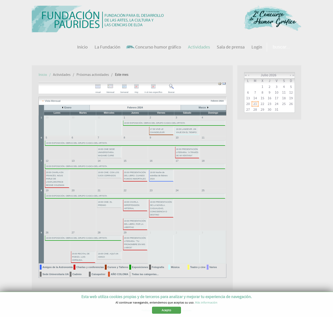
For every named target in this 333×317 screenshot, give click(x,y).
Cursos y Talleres (118, 267)
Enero (67, 107)
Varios (213, 267)
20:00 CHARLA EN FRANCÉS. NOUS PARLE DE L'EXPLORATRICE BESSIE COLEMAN (55, 178)
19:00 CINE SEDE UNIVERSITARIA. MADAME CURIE (106, 152)
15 (125, 160)
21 (99, 190)
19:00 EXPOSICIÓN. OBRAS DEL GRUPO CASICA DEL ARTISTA (154, 123)
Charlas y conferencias (90, 267)
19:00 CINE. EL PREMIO (105, 203)
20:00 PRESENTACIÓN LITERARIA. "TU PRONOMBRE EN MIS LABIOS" (135, 243)
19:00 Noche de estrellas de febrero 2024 (159, 175)
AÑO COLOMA (119, 274)
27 (73, 232)
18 (203, 160)
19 (47, 190)
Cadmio (77, 274)
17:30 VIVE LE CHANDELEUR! (157, 130)
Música (175, 267)
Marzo (202, 107)
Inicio (43, 75)
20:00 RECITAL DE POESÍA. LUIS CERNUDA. (81, 257)
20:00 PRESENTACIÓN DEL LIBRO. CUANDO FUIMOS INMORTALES (135, 175)
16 (151, 160)
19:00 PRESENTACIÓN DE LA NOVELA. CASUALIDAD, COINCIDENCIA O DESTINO (161, 208)
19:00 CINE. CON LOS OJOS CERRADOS (108, 174)
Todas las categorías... (145, 274)
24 (177, 190)
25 (203, 190)
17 (177, 160)
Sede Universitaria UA (55, 274)
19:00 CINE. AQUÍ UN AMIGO (108, 255)
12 (47, 160)
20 (73, 190)
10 (177, 137)
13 (73, 160)
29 (125, 232)
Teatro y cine (198, 267)
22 (125, 190)
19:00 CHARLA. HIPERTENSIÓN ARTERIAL (131, 205)
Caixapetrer (99, 274)
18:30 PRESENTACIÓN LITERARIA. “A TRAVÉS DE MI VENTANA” (187, 152)
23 (151, 190)
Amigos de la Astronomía (57, 267)
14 (99, 160)
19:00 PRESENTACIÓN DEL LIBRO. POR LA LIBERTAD (135, 224)
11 (203, 137)
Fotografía (158, 267)
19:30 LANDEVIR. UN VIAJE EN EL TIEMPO (186, 130)
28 (99, 232)
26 (47, 232)
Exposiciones (140, 267)
